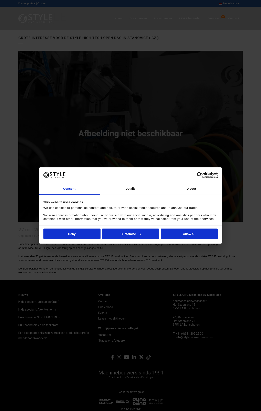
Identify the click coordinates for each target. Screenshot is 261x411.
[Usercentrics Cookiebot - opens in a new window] (200, 175)
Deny (72, 233)
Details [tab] (130, 188)
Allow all (189, 233)
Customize (131, 233)
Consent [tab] (69, 188)
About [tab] (191, 188)
